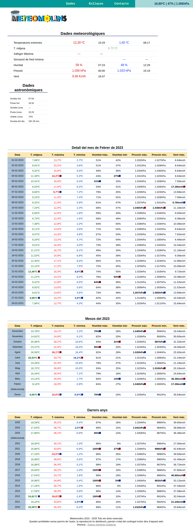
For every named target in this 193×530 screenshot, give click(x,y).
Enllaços (96, 3)
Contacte (121, 3)
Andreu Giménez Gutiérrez (101, 524)
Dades (70, 3)
